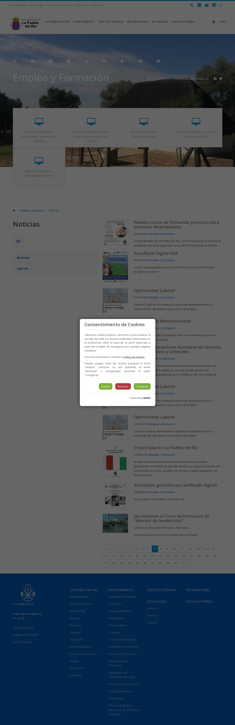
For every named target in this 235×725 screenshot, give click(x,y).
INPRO (147, 398)
